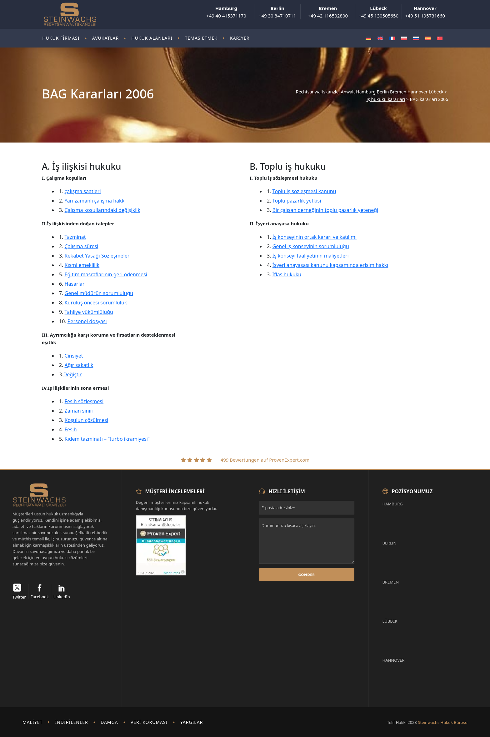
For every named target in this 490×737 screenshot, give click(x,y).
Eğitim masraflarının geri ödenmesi (106, 274)
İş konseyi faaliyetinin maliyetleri (310, 255)
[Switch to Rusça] (416, 38)
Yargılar (191, 722)
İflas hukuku (287, 274)
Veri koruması (149, 722)
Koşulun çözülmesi (86, 420)
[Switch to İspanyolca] (428, 38)
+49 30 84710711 (277, 12)
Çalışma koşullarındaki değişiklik (102, 210)
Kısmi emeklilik (82, 265)
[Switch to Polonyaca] (404, 38)
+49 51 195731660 (425, 12)
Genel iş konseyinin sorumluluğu (310, 246)
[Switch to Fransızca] (392, 38)
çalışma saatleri (83, 191)
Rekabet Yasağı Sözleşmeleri (98, 255)
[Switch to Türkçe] (440, 38)
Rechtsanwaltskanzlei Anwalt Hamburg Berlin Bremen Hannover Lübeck (369, 92)
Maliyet (32, 722)
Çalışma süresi (81, 246)
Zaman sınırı (79, 410)
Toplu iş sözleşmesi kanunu (304, 191)
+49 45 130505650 (378, 12)
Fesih (71, 429)
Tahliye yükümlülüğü (89, 311)
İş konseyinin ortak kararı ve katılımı (314, 236)
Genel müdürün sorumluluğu (99, 293)
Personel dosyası (87, 321)
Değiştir (72, 374)
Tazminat (75, 236)
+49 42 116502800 (328, 12)
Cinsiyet (74, 355)
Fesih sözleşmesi (84, 401)
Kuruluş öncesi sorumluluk (96, 302)
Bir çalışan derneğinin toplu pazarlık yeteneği (325, 210)
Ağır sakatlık (79, 365)
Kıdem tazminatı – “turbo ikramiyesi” (107, 438)
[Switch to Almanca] (368, 38)
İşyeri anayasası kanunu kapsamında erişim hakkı (330, 265)
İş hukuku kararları (385, 99)
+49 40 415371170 (226, 12)
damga (109, 722)
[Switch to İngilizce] (380, 38)
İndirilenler (71, 722)
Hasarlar (75, 283)
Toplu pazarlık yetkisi (296, 200)
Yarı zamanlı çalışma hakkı (95, 200)
